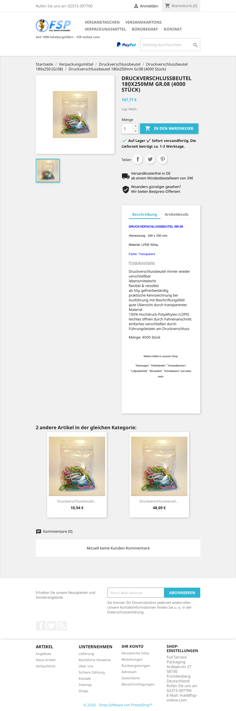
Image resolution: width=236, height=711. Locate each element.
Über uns (86, 666)
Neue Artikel (46, 660)
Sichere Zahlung (92, 672)
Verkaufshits (46, 666)
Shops (83, 691)
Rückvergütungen (136, 665)
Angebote (43, 653)
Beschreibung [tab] (144, 214)
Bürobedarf (145, 29)
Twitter (51, 626)
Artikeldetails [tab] (177, 214)
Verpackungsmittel (105, 29)
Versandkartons (143, 22)
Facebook (41, 626)
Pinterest (162, 159)
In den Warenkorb (169, 128)
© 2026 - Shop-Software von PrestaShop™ (118, 704)
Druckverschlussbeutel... (77, 501)
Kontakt (173, 29)
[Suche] (170, 44)
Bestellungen (132, 659)
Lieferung (86, 653)
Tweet (150, 159)
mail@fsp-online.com (182, 698)
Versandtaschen (102, 22)
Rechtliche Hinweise (95, 660)
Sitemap (85, 684)
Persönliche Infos (135, 653)
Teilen (138, 159)
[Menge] (127, 128)
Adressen (129, 671)
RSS (62, 626)
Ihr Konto (133, 646)
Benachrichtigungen (138, 684)
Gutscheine (131, 678)
